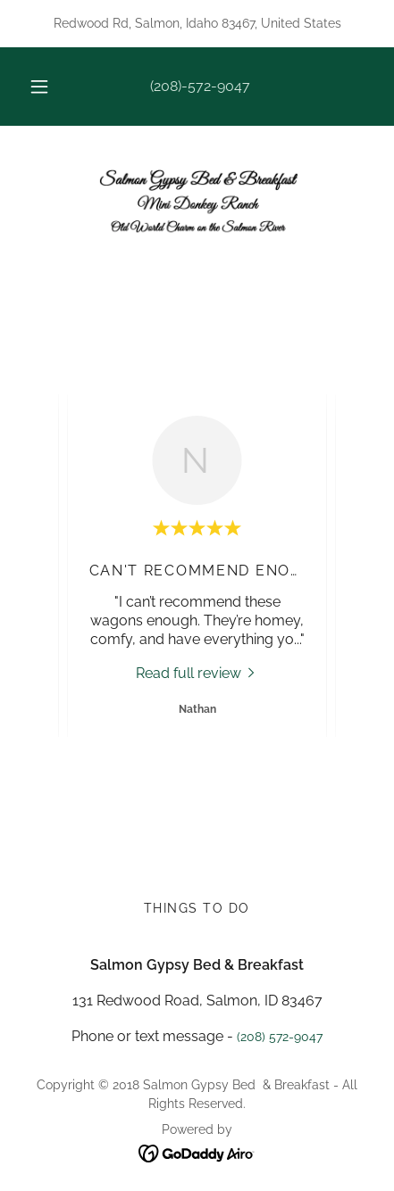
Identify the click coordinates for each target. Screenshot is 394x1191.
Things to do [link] (197, 908)
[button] (39, 86)
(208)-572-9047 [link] (200, 86)
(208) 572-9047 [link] (280, 1037)
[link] (197, 203)
